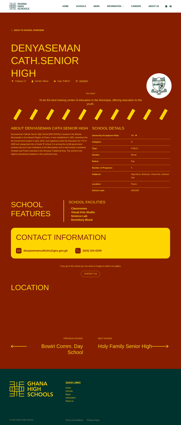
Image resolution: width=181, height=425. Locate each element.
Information (71, 398)
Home (68, 388)
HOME (65, 6)
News (68, 394)
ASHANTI (81, 81)
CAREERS (136, 6)
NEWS (97, 6)
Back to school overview (27, 30)
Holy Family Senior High (133, 346)
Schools (69, 391)
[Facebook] (171, 6)
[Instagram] (166, 6)
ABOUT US (153, 6)
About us (70, 401)
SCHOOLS (81, 6)
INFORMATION (116, 6)
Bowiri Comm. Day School (47, 349)
